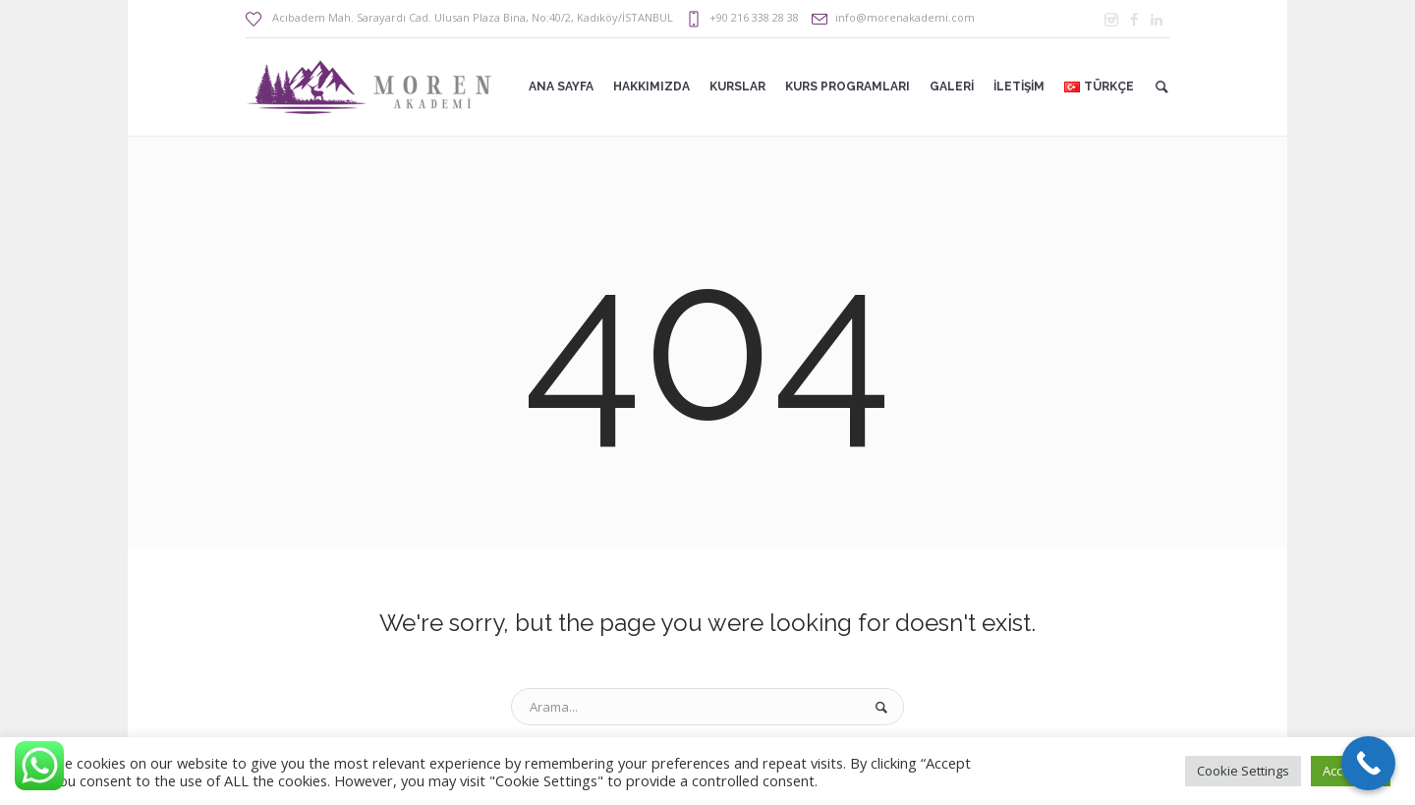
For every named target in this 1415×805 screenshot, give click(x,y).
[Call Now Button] (1368, 763)
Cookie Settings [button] (1243, 770)
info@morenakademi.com (905, 17)
